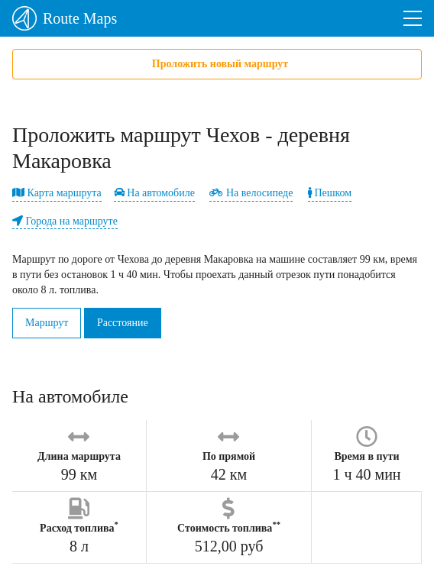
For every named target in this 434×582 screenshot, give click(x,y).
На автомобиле (154, 193)
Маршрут (46, 322)
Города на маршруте (65, 221)
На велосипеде (251, 193)
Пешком (329, 193)
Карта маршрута (57, 193)
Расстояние (122, 322)
